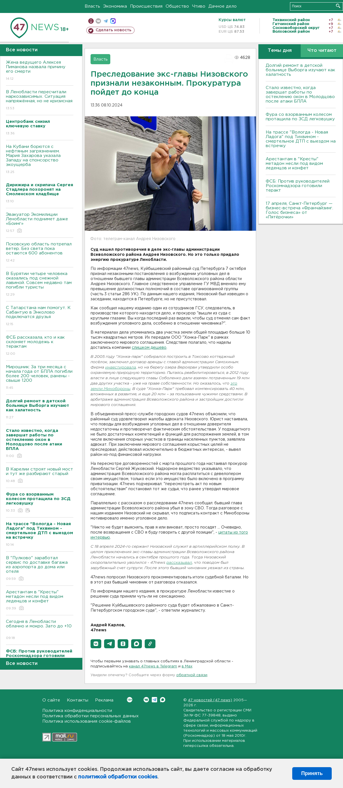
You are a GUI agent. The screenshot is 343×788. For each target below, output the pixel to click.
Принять (312, 773)
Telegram (154, 699)
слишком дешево (149, 347)
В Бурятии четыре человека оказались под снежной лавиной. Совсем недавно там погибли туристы (39, 284)
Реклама (104, 700)
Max (162, 699)
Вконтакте (129, 699)
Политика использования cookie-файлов (86, 721)
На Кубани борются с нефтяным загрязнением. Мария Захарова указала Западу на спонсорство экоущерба (39, 159)
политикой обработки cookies (117, 777)
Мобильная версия (91, 21)
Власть (92, 6)
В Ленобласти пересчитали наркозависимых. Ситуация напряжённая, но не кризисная (39, 100)
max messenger (113, 21)
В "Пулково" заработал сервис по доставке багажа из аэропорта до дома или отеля (39, 568)
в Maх (187, 666)
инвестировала (120, 367)
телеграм (105, 21)
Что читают (322, 50)
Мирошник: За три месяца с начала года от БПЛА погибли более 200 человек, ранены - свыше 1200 (39, 377)
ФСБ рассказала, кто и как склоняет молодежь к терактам (39, 346)
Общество (177, 6)
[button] (96, 643)
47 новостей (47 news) (210, 700)
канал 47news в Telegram (153, 666)
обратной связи (191, 675)
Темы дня (280, 50)
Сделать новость (113, 30)
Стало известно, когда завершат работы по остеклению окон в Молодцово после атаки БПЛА (300, 94)
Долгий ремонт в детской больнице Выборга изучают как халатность (300, 70)
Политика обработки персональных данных (90, 716)
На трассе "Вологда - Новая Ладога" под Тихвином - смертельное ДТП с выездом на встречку (301, 139)
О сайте (51, 700)
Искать (338, 6)
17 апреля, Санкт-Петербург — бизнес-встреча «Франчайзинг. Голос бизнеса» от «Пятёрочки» (299, 210)
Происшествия (146, 6)
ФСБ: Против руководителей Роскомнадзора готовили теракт (297, 185)
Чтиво (198, 6)
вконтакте (98, 21)
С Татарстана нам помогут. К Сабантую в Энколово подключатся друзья (39, 316)
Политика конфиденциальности (77, 710)
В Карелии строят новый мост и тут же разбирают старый (39, 475)
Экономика (115, 6)
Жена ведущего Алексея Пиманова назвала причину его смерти (39, 71)
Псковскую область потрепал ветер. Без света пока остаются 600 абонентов (39, 252)
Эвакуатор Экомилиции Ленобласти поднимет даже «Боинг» (39, 223)
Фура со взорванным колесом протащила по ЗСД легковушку (300, 117)
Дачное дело (222, 6)
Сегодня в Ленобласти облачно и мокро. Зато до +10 (39, 630)
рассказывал (179, 563)
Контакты (77, 700)
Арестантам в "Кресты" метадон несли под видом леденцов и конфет (39, 600)
